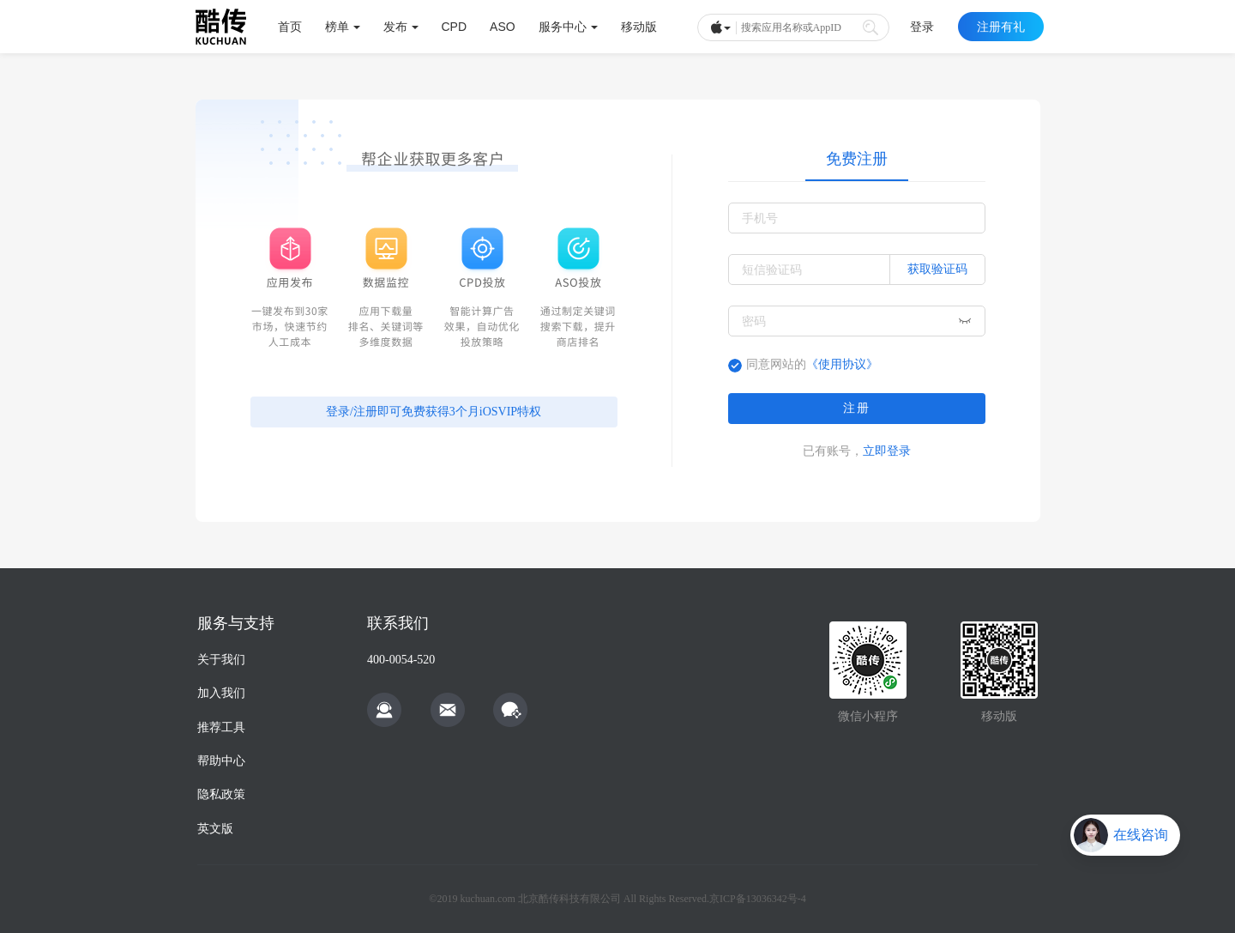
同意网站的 (812, 364)
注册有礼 (1001, 26)
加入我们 (221, 693)
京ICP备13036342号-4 (757, 899)
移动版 (639, 26)
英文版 (215, 828)
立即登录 (887, 450)
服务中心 (568, 26)
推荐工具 (221, 727)
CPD (454, 26)
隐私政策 (221, 794)
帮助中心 (221, 760)
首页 (290, 26)
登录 (922, 26)
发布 (401, 26)
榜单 (342, 26)
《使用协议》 (842, 364)
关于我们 (221, 659)
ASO (502, 26)
